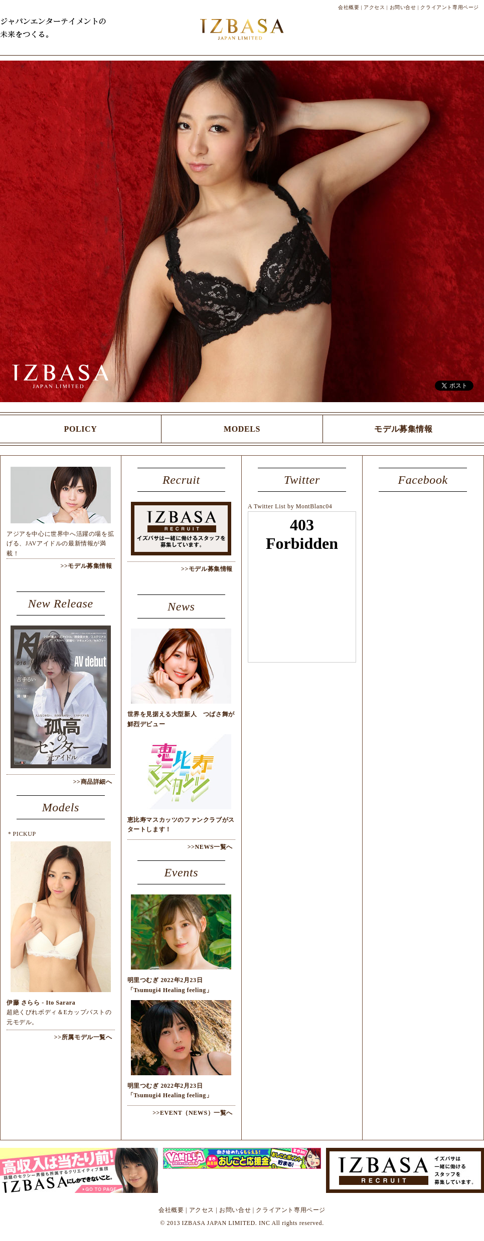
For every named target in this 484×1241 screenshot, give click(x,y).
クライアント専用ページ (449, 7)
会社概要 (348, 7)
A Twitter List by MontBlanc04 (290, 506)
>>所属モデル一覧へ (83, 1037)
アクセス (374, 7)
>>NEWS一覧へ (210, 846)
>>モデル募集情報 (86, 565)
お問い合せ (403, 7)
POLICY (80, 429)
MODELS (242, 429)
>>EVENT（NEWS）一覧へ (192, 1112)
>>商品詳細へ (92, 781)
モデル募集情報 (403, 429)
